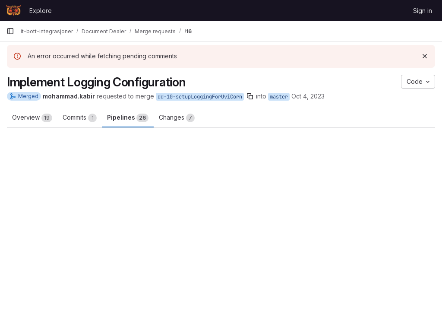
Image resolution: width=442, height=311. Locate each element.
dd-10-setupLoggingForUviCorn (200, 96)
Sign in (422, 10)
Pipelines (127, 118)
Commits (80, 118)
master (279, 96)
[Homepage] (13, 10)
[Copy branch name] (250, 96)
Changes (177, 118)
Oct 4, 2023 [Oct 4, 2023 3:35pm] (308, 96)
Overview (32, 118)
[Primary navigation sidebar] (10, 31)
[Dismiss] (425, 56)
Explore (40, 10)
